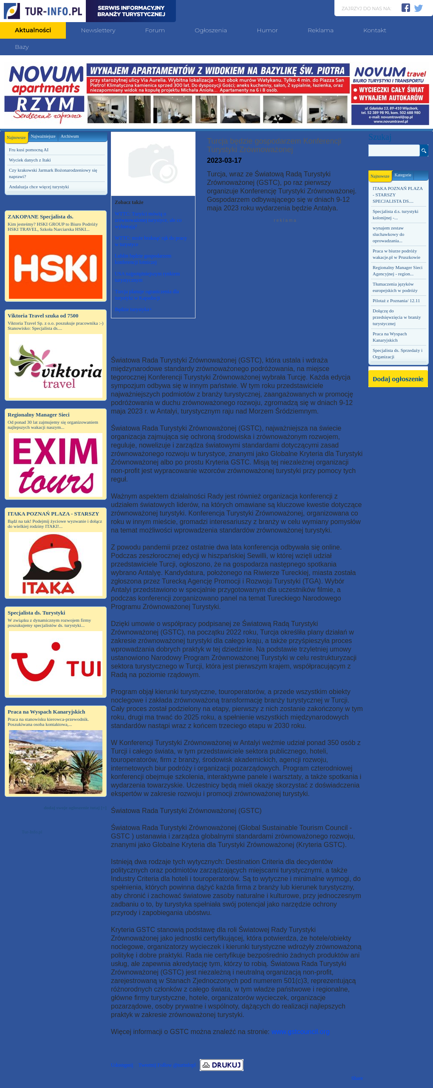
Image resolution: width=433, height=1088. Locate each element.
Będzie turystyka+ (133, 309)
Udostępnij (122, 1065)
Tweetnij (147, 1065)
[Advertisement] (56, 893)
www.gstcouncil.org (301, 1031)
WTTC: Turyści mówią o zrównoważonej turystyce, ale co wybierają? (148, 220)
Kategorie (402, 175)
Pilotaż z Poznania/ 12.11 (396, 300)
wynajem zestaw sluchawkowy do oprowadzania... (388, 234)
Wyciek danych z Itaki (30, 159)
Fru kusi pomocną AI (28, 149)
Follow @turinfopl (176, 1065)
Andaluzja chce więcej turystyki (39, 186)
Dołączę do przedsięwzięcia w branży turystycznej (397, 317)
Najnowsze (17, 136)
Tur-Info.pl (32, 831)
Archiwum (70, 136)
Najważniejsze (43, 136)
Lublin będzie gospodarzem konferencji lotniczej (143, 259)
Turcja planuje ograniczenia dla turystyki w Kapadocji (147, 295)
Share (357, 1078)
